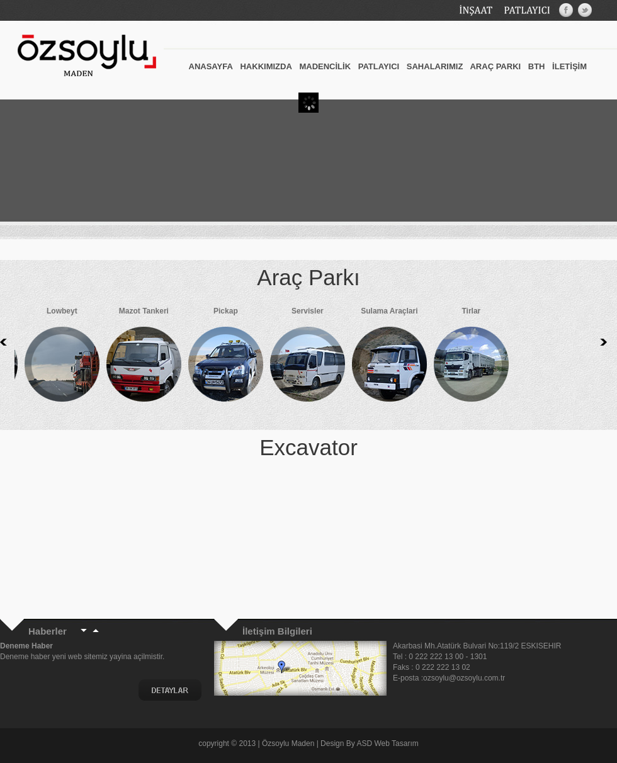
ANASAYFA (211, 66)
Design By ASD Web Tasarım (369, 743)
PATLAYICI (379, 66)
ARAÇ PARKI (495, 66)
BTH (536, 66)
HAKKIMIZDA (266, 66)
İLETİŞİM (569, 66)
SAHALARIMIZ (435, 66)
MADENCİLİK (325, 66)
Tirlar (448, 358)
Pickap (202, 358)
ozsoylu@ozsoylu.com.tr (465, 678)
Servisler (284, 358)
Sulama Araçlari (366, 358)
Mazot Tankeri (120, 358)
